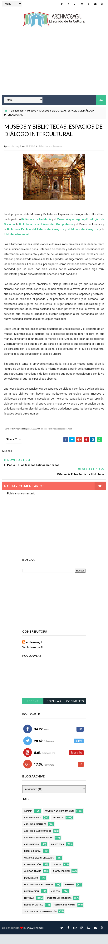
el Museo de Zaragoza (83, 238)
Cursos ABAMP (32, 881)
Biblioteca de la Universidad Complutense (46, 233)
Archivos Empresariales (38, 847)
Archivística (31, 854)
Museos (31, 110)
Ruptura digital (33, 914)
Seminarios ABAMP (65, 914)
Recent (33, 710)
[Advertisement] (54, 64)
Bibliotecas (17, 110)
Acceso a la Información (59, 820)
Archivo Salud (32, 827)
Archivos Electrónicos (38, 840)
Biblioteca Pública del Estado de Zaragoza (36, 238)
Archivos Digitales (35, 834)
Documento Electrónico (38, 894)
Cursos (56, 874)
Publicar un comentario (21, 503)
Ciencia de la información (39, 867)
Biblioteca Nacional (16, 243)
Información (31, 901)
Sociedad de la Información (40, 921)
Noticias (29, 907)
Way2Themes (35, 937)
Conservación (32, 874)
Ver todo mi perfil (32, 656)
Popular (54, 710)
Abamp (28, 820)
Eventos (69, 894)
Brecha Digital (32, 860)
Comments (75, 710)
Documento (31, 887)
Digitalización (61, 881)
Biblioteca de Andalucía (36, 228)
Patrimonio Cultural (59, 907)
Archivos (58, 827)
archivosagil (34, 651)
